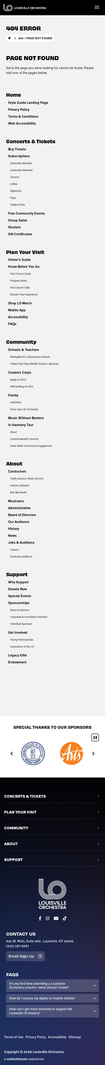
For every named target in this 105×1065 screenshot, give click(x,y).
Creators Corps (19, 372)
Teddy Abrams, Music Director (26, 478)
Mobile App (17, 310)
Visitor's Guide (19, 259)
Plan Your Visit (25, 252)
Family (13, 395)
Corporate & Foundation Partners (28, 616)
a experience (24, 1059)
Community (21, 341)
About (13, 432)
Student (14, 227)
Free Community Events (26, 213)
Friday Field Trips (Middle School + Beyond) (34, 363)
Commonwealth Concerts (24, 438)
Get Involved (17, 632)
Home (9, 38)
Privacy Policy (18, 109)
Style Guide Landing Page (28, 102)
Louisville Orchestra (24, 7)
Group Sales (17, 220)
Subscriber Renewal (21, 170)
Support (17, 574)
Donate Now (17, 589)
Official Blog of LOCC (22, 386)
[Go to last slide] (11, 753)
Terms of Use (13, 1037)
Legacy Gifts (17, 655)
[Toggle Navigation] (97, 7)
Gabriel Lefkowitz (19, 485)
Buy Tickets (17, 149)
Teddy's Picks (17, 204)
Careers (14, 549)
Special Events (19, 596)
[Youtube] (56, 918)
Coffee (13, 183)
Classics (14, 177)
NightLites (16, 190)
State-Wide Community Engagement (31, 445)
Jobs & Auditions (21, 542)
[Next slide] (93, 753)
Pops (13, 197)
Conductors (17, 471)
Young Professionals (21, 639)
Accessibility (18, 317)
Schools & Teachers (23, 349)
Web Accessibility (22, 123)
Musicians (16, 501)
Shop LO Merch (20, 303)
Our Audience (18, 521)
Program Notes (18, 280)
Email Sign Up (26, 956)
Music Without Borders (26, 418)
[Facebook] (40, 918)
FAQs (12, 324)
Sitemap (74, 1037)
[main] (52, 358)
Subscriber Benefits (21, 163)
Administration (19, 508)
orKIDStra (15, 402)
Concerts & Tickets (30, 141)
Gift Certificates (20, 234)
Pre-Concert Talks (20, 287)
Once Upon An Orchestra (24, 409)
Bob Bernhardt (18, 492)
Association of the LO (22, 646)
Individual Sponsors (21, 623)
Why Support (18, 582)
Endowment (17, 662)
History (13, 528)
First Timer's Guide (20, 273)
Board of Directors (22, 515)
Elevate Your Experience (24, 294)
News (12, 535)
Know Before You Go (23, 266)
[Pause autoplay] (95, 737)
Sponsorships (19, 603)
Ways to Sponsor (19, 610)
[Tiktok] (64, 918)
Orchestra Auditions (21, 556)
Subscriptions (19, 156)
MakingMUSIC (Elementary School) (30, 356)
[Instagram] (47, 918)
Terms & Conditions (23, 116)
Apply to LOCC (18, 379)
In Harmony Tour (21, 425)
